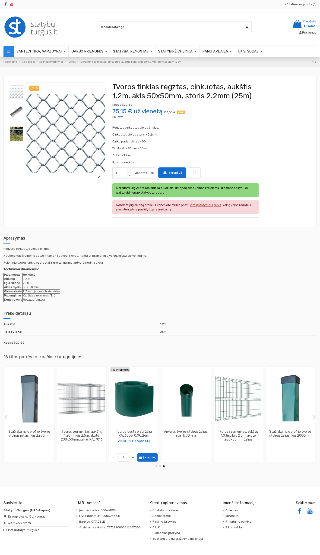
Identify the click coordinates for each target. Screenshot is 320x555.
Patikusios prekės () (301, 4)
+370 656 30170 (19, 523)
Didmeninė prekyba (166, 533)
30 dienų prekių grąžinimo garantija (177, 538)
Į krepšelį (172, 172)
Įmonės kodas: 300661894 (98, 510)
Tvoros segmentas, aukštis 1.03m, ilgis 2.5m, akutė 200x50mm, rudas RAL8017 (134, 435)
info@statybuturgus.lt (23, 530)
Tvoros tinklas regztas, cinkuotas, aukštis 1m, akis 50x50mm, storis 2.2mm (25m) (290, 435)
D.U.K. (156, 527)
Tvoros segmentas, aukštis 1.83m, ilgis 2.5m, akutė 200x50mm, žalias (238, 435)
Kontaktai (232, 516)
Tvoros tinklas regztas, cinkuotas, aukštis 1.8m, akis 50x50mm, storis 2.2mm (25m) (186, 435)
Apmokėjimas (161, 516)
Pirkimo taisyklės (164, 521)
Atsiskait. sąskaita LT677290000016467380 (110, 527)
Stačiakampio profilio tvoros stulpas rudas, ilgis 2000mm (82, 434)
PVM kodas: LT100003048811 (99, 516)
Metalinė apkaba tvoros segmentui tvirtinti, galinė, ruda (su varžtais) (29, 435)
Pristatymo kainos (165, 510)
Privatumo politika (238, 521)
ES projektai (234, 527)
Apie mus (232, 510)
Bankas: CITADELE (92, 521)
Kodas (116, 104)
